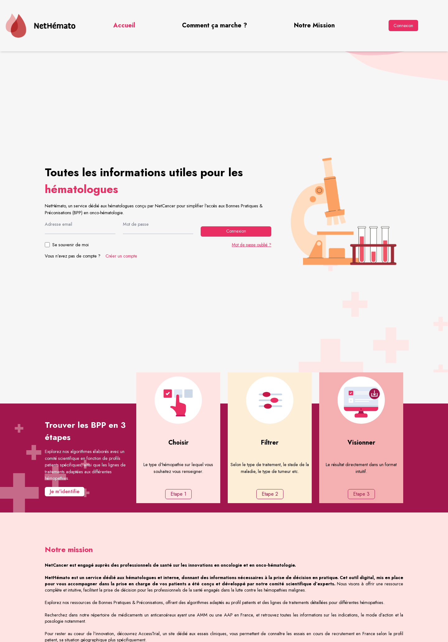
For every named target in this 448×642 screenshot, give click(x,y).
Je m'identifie (64, 491)
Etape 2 (270, 494)
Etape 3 (361, 494)
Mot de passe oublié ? (251, 245)
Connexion (403, 25)
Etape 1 (178, 494)
